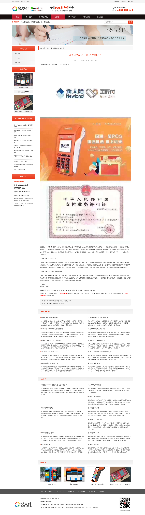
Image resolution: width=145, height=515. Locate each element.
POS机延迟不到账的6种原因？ (51, 363)
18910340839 (63, 293)
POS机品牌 (72, 17)
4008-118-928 (54, 498)
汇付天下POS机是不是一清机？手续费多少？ (59, 301)
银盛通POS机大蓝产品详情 (96, 329)
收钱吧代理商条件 (93, 444)
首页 (17, 17)
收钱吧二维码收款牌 (94, 396)
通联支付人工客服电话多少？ (97, 340)
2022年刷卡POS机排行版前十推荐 (52, 329)
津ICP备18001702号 (46, 504)
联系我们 (123, 1)
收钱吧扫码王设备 (93, 433)
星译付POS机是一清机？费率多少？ (96, 293)
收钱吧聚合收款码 (47, 408)
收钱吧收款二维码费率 (95, 419)
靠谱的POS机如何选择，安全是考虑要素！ (54, 385)
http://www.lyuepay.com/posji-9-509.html (60, 290)
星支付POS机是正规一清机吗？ (51, 340)
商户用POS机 (45, 22)
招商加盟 (86, 17)
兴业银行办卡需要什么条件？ (21, 161)
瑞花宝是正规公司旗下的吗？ (50, 352)
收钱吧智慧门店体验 (47, 433)
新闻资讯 (58, 17)
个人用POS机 (25, 22)
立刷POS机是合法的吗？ (20, 169)
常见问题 (17, 62)
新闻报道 (17, 53)
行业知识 (17, 58)
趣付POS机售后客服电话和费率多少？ (100, 352)
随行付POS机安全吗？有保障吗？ (56, 303)
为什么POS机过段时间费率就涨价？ (99, 317)
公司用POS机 (35, 22)
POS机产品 (43, 17)
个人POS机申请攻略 (94, 385)
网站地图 (130, 1)
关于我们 (116, 1)
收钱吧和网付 (45, 444)
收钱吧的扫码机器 (93, 408)
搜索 (130, 22)
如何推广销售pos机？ (95, 363)
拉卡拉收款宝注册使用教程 (49, 317)
